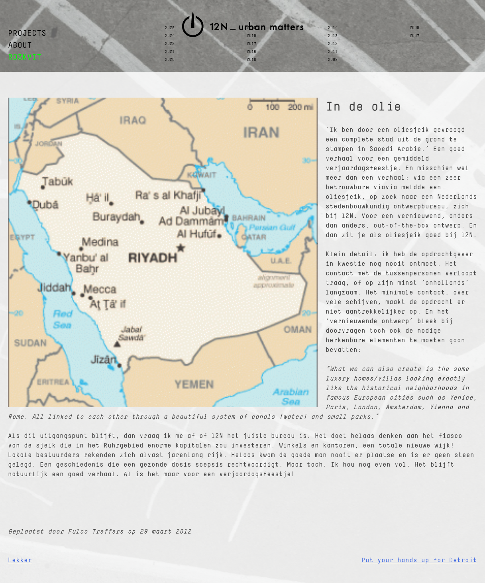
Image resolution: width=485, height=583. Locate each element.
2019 (251, 28)
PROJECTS (27, 33)
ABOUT (20, 45)
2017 (251, 44)
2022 (170, 44)
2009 (333, 60)
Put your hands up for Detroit (419, 560)
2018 (251, 36)
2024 (170, 36)
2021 (170, 52)
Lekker (20, 560)
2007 (414, 36)
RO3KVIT (24, 57)
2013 (333, 36)
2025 (170, 28)
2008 (414, 28)
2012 (333, 44)
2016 (251, 52)
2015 (251, 60)
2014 (333, 28)
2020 (170, 60)
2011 (333, 52)
